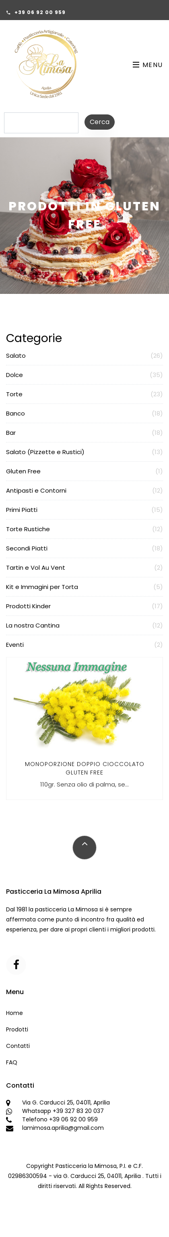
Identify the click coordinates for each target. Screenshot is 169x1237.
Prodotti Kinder (84, 606)
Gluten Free (84, 471)
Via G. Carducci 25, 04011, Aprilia (66, 1102)
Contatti (18, 1046)
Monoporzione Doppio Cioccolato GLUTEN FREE (84, 776)
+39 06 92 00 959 (40, 12)
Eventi (84, 644)
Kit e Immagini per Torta (84, 586)
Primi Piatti (84, 509)
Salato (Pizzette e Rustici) (84, 451)
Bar (84, 432)
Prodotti (17, 1029)
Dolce (84, 374)
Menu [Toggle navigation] (148, 64)
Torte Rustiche (84, 529)
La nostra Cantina (84, 625)
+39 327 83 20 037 (78, 1111)
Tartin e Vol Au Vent (84, 567)
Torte (84, 394)
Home (14, 1013)
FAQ (11, 1062)
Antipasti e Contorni (84, 490)
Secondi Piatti (84, 548)
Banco (84, 413)
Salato (84, 355)
